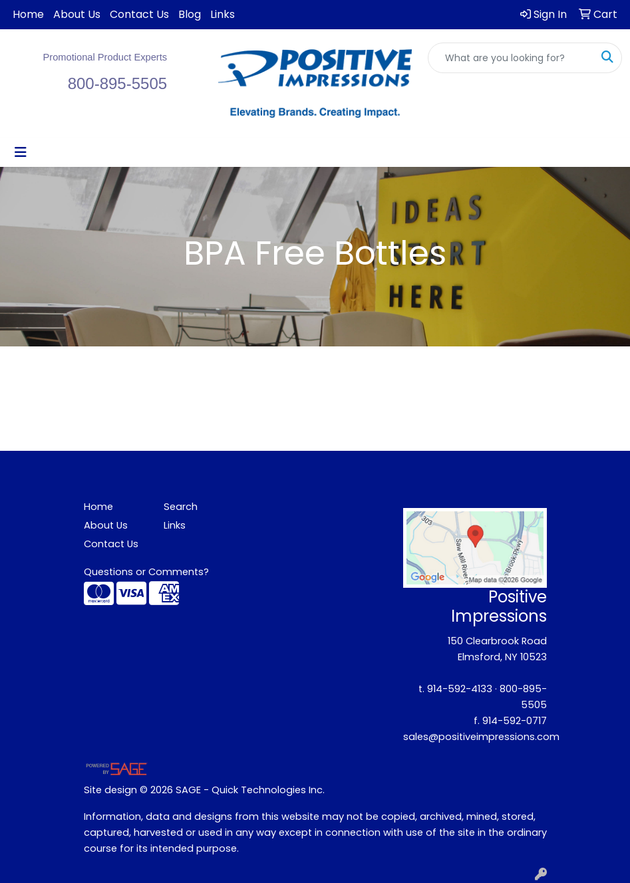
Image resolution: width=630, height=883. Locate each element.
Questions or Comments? (146, 571)
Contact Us (139, 14)
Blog (189, 14)
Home (28, 14)
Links (222, 14)
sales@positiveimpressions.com (481, 736)
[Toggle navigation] (21, 152)
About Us (76, 14)
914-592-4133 (459, 688)
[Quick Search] (511, 58)
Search (181, 506)
